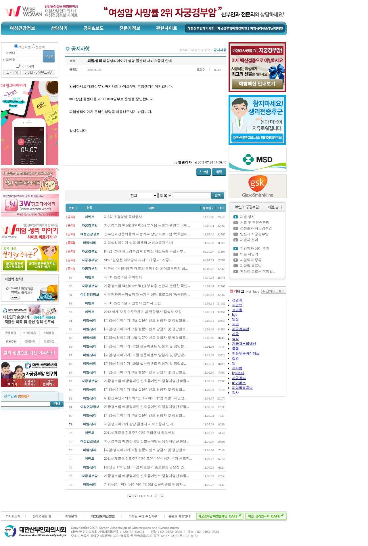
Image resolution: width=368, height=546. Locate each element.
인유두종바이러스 (246, 353)
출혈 (235, 349)
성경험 (237, 310)
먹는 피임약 (249, 254)
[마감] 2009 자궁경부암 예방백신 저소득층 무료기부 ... (145, 251)
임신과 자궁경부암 (254, 234)
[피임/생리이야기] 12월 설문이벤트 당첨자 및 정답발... (145, 346)
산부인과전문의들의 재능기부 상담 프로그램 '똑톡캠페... (147, 234)
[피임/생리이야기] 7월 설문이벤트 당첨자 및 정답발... (145, 415)
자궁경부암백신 (244, 344)
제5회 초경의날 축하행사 (123, 217)
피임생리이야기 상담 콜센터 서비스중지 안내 (138, 243)
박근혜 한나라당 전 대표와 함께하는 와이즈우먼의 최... (146, 269)
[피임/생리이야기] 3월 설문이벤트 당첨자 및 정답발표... (146, 320)
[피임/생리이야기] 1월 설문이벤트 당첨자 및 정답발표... (146, 338)
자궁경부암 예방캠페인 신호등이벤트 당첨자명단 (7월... (147, 407)
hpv (234, 315)
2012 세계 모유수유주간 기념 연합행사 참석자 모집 (143, 312)
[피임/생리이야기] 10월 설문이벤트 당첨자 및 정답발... (145, 364)
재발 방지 (247, 217)
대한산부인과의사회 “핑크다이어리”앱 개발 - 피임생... (146, 398)
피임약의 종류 (251, 260)
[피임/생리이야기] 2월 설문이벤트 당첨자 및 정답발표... (146, 329)
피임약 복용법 (251, 266)
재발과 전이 (249, 240)
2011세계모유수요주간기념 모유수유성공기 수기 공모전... (148, 458)
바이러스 (239, 383)
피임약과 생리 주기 (254, 248)
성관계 (237, 300)
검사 (235, 393)
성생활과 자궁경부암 (256, 228)
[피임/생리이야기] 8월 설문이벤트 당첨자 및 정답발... (145, 389)
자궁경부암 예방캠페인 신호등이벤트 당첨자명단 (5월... (147, 476)
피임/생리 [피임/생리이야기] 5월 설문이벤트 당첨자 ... (145, 484)
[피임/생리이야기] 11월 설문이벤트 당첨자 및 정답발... (145, 355)
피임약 (237, 305)
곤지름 (237, 368)
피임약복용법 (242, 388)
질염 (235, 358)
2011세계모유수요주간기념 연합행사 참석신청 (140, 433)
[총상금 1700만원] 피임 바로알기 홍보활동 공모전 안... (145, 467)
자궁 (235, 334)
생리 (235, 339)
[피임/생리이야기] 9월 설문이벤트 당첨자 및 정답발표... (146, 372)
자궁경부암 (240, 329)
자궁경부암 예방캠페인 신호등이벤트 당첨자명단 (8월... (147, 381)
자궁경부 (239, 378)
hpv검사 (238, 373)
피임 (235, 324)
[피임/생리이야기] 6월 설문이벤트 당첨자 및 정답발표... (146, 450)
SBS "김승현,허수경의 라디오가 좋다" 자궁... (138, 260)
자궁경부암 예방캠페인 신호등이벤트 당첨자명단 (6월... (147, 441)
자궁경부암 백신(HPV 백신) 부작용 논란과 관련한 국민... (147, 225)
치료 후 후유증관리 (254, 222)
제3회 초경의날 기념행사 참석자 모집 (133, 303)
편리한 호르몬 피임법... (257, 271)
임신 (235, 319)
